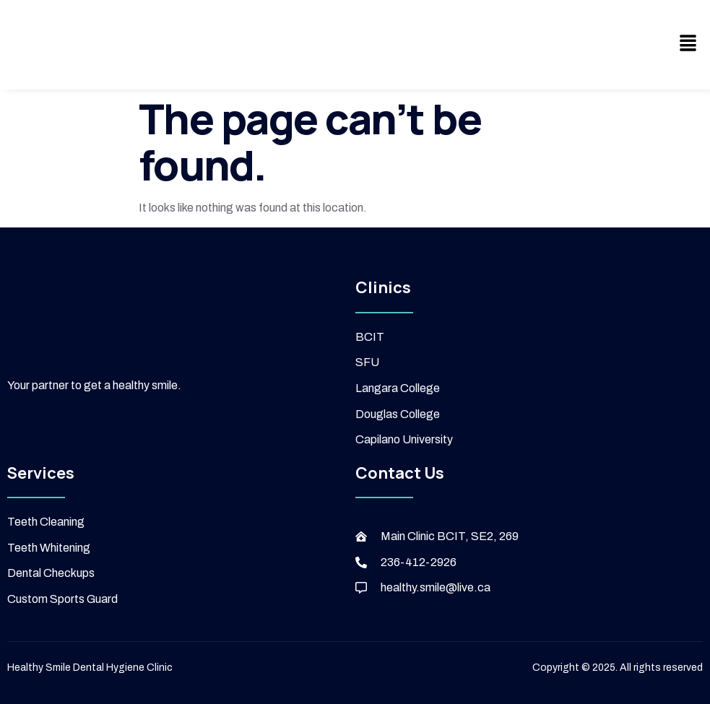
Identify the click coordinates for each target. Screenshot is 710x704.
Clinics (383, 287)
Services (40, 473)
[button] (688, 45)
